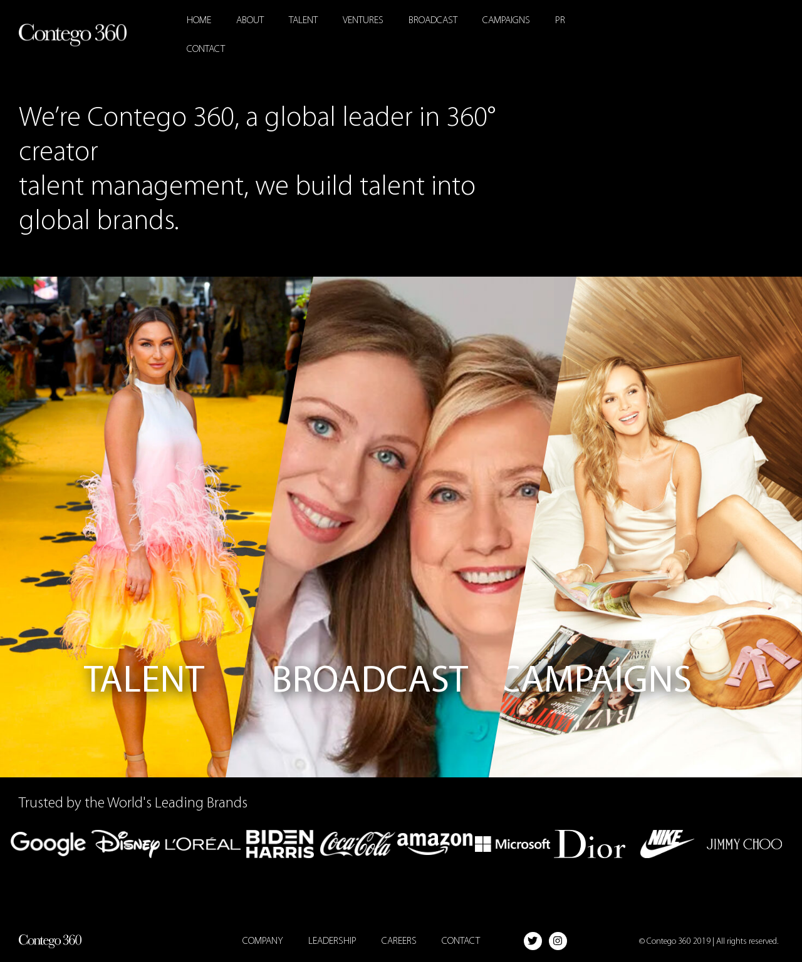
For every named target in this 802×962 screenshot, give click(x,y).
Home (199, 21)
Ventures (363, 21)
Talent (303, 21)
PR (560, 21)
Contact (206, 49)
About (250, 21)
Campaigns (506, 21)
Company (262, 941)
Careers (399, 941)
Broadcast (433, 21)
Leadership (332, 941)
